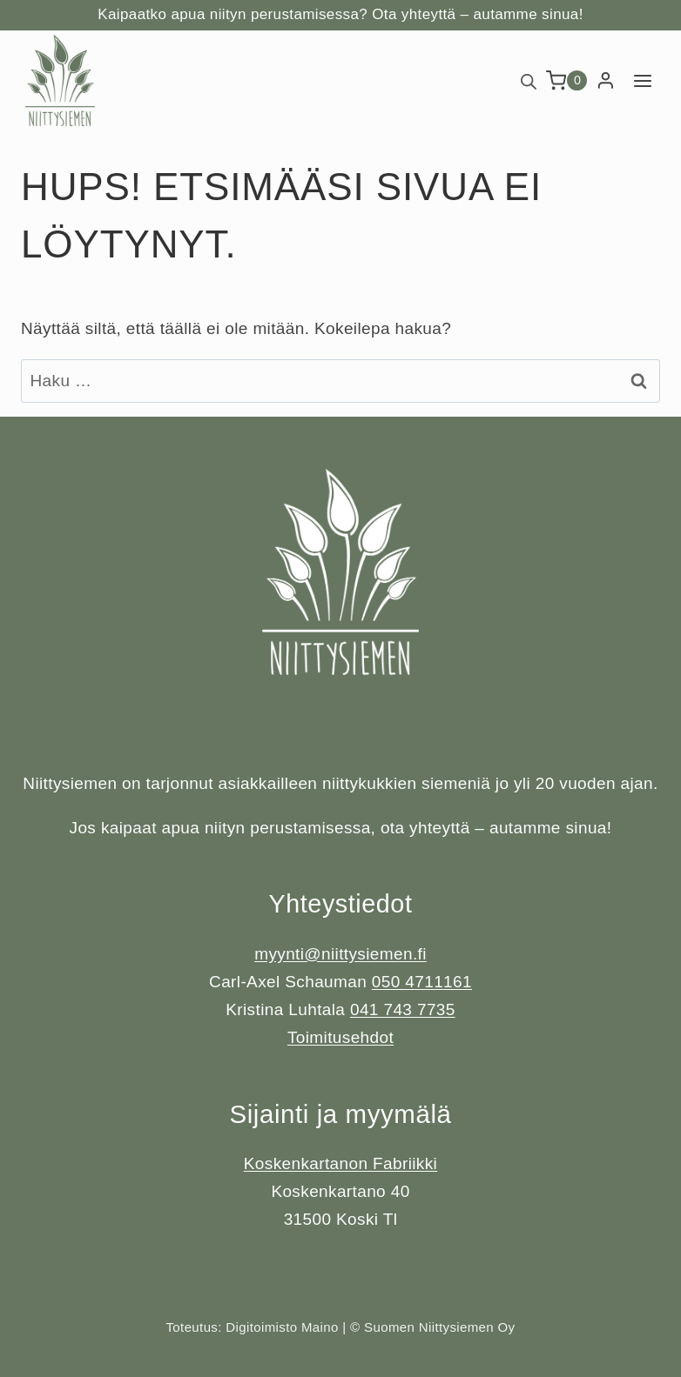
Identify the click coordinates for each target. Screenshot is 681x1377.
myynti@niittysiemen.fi (340, 954)
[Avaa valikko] (642, 80)
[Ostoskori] (567, 80)
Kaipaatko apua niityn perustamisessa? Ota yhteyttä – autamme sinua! (340, 14)
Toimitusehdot (340, 1037)
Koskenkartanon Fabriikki (340, 1163)
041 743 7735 (402, 1009)
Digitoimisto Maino (282, 1327)
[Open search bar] (528, 80)
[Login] (606, 81)
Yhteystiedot (340, 903)
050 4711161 (422, 982)
